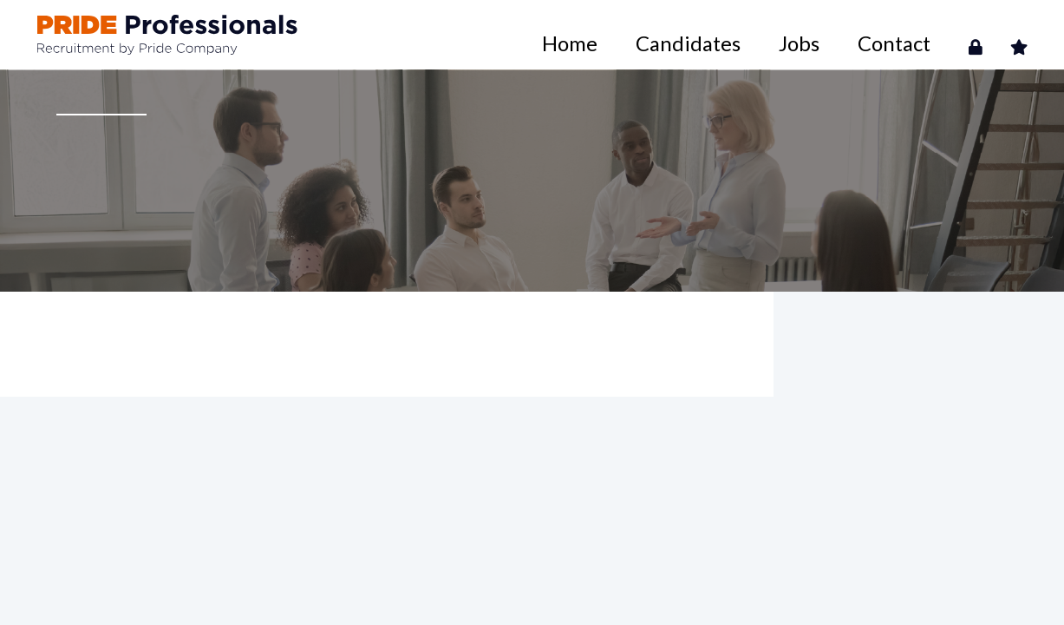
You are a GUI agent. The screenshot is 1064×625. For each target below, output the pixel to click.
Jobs (859, 34)
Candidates (785, 34)
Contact (924, 34)
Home (707, 34)
